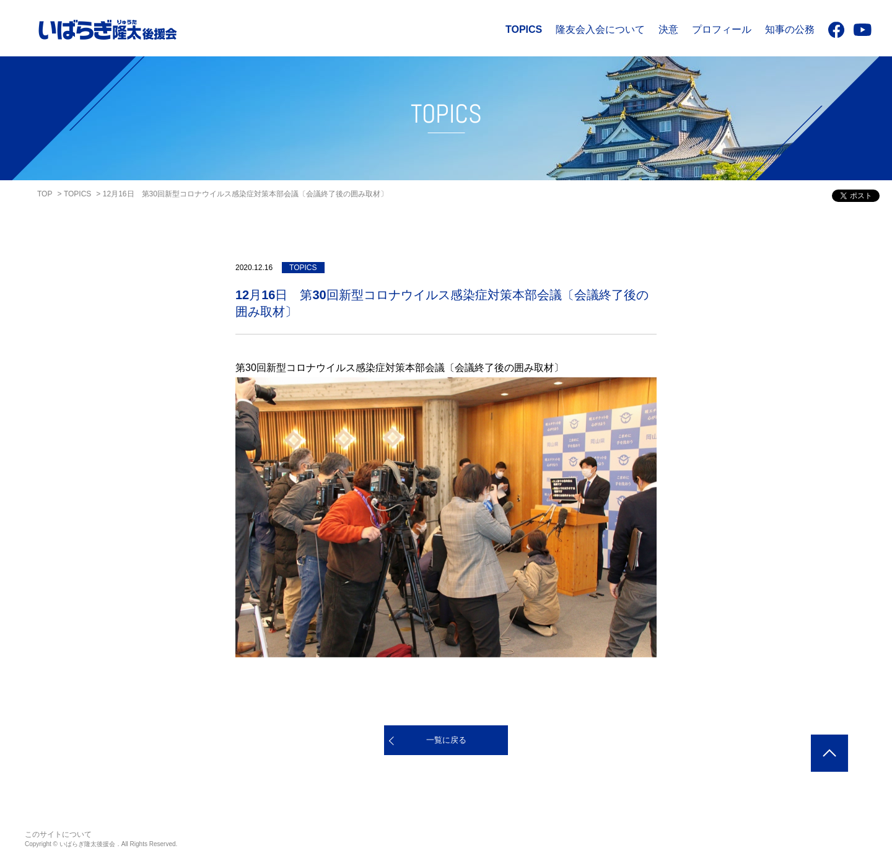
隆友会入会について (600, 29)
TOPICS (523, 29)
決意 (668, 29)
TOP (44, 194)
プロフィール (721, 29)
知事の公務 (790, 29)
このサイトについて (58, 834)
